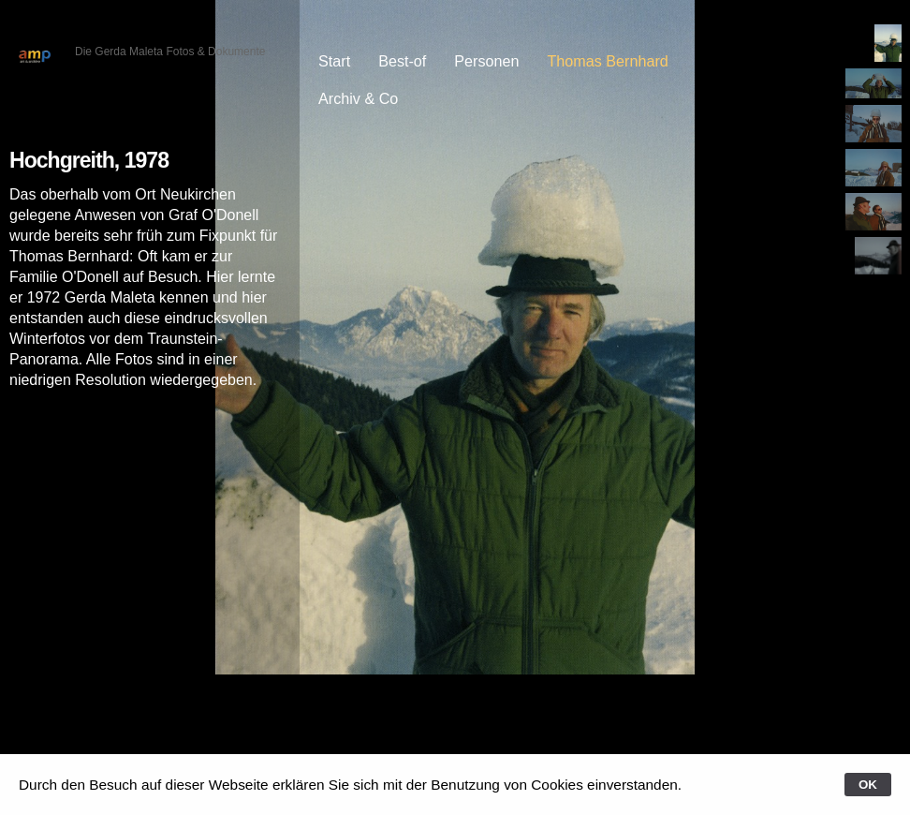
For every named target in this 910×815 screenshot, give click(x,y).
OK (868, 785)
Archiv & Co (358, 98)
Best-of (402, 60)
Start (334, 60)
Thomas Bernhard (607, 60)
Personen (486, 60)
